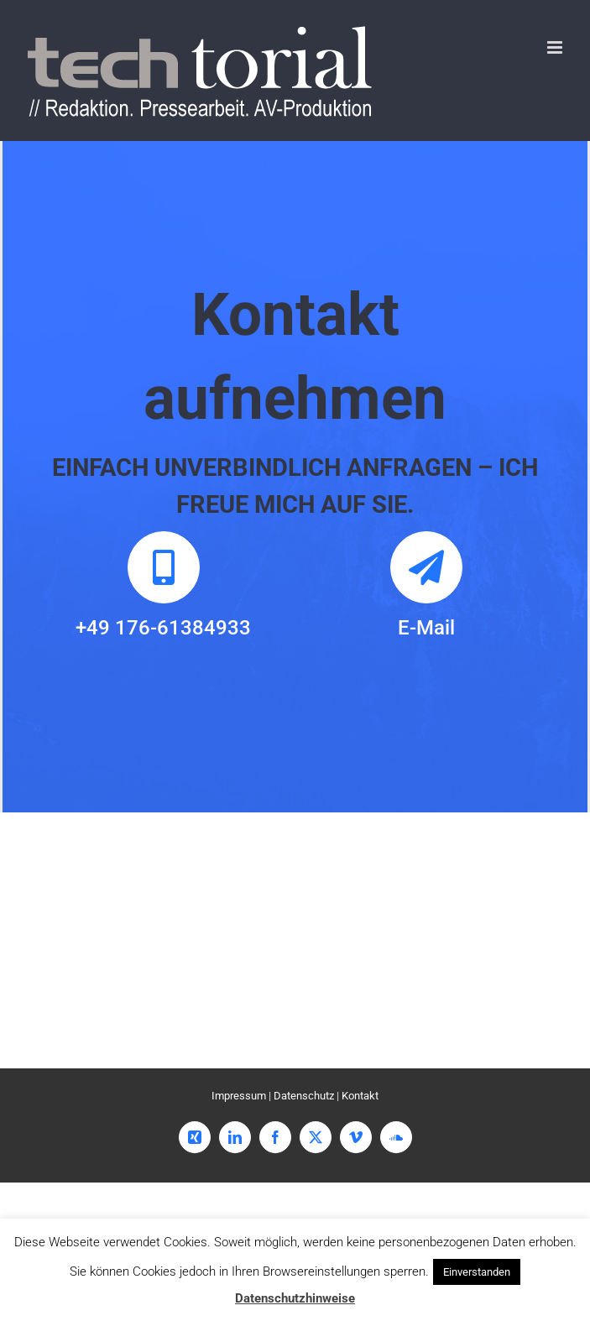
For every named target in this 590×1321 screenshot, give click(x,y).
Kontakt (360, 1095)
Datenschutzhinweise (295, 1298)
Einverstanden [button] (476, 1272)
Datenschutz (304, 1095)
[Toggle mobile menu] (556, 47)
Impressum (238, 1095)
